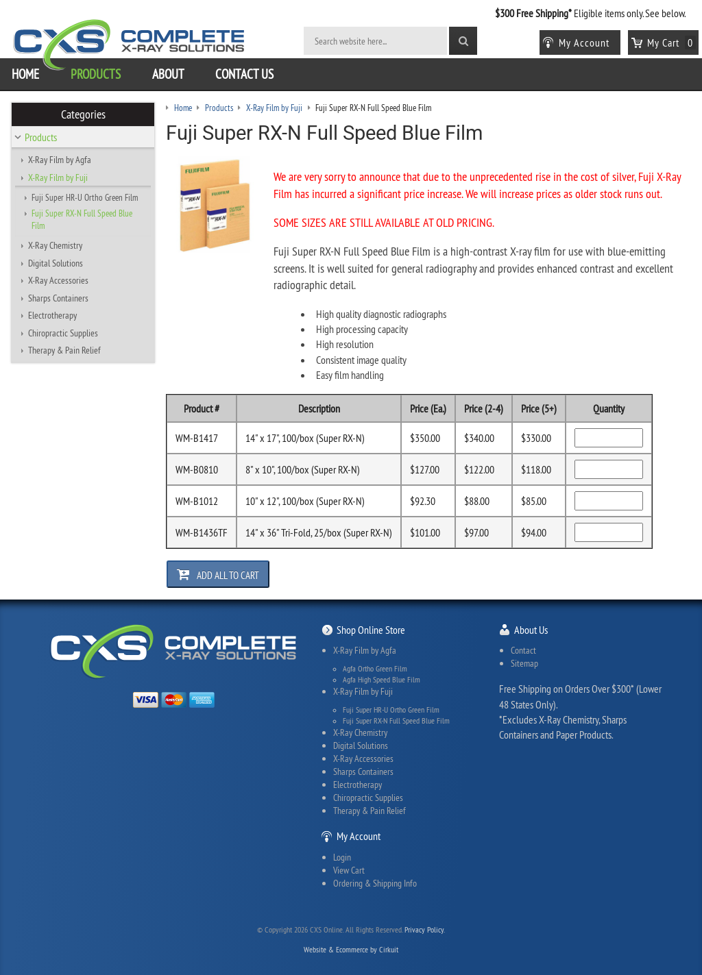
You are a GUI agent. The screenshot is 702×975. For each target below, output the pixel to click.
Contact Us (244, 74)
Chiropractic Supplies (63, 333)
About (168, 74)
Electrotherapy (52, 315)
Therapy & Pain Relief (64, 350)
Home (25, 74)
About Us (531, 630)
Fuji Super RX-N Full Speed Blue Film (82, 219)
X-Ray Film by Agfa (59, 159)
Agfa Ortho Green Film (375, 669)
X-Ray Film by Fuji (58, 177)
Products (96, 74)
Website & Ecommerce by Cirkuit (351, 949)
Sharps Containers (58, 298)
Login (342, 857)
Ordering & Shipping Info (375, 883)
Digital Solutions (55, 263)
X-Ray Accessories (58, 280)
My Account (358, 836)
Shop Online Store (371, 630)
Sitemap (524, 663)
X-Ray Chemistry (55, 245)
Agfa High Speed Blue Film (381, 679)
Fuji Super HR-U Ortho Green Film (85, 197)
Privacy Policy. (424, 929)
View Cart (349, 870)
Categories (83, 114)
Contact (523, 650)
